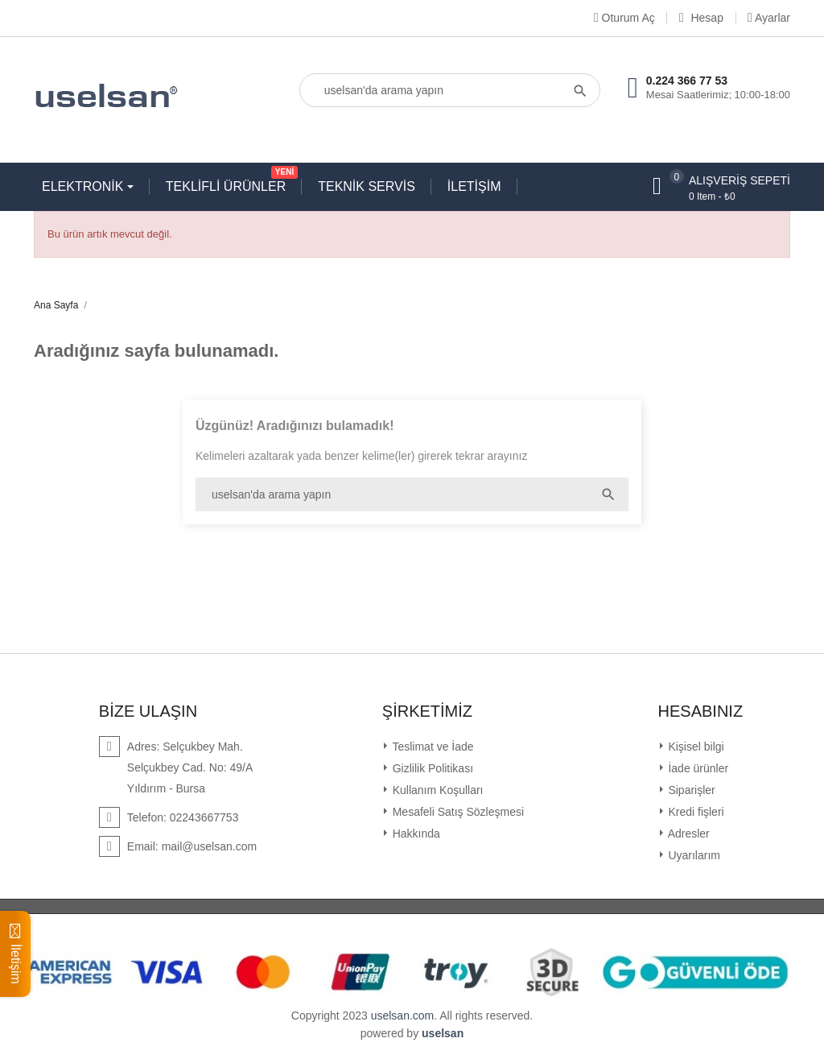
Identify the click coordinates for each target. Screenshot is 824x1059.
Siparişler (690, 790)
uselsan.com (403, 1015)
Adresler (687, 833)
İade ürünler (697, 768)
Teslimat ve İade (431, 746)
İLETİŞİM (474, 186)
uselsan (443, 1033)
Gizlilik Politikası (431, 768)
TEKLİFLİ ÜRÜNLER (230, 182)
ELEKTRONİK (84, 186)
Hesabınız (701, 711)
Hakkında (414, 833)
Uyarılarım (692, 855)
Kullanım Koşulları (436, 790)
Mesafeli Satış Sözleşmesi (456, 811)
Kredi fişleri (694, 811)
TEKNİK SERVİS (366, 186)
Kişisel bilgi (694, 746)
